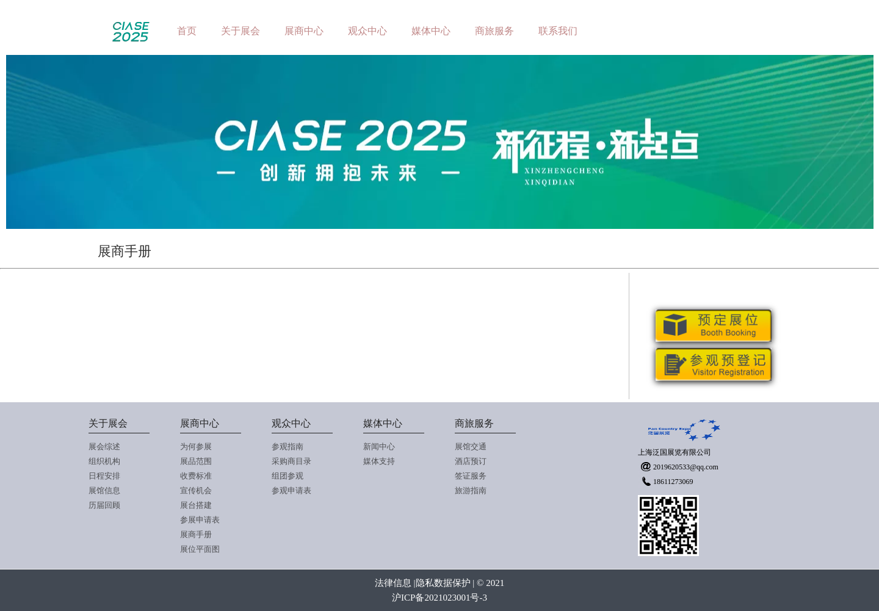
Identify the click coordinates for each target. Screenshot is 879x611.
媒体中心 (430, 31)
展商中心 (304, 31)
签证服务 (471, 475)
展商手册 (196, 534)
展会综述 (104, 446)
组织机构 (104, 461)
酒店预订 (471, 461)
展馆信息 (104, 490)
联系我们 (557, 31)
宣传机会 (196, 490)
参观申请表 (291, 490)
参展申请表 (200, 519)
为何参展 (196, 446)
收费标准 (196, 475)
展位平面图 (200, 549)
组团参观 (287, 475)
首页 (187, 31)
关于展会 (240, 31)
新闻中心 (379, 446)
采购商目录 (291, 461)
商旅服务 (494, 31)
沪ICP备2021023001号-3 (439, 597)
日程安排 (104, 475)
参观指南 (287, 446)
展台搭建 (196, 505)
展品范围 (196, 461)
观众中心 (367, 31)
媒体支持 (379, 461)
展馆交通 (471, 446)
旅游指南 (471, 490)
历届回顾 (104, 505)
